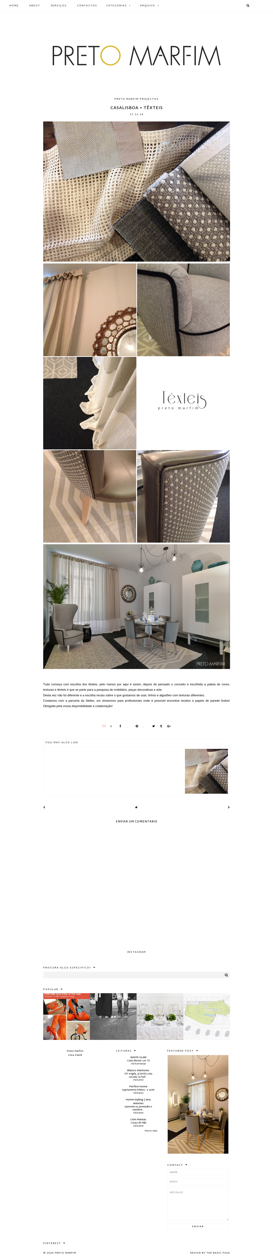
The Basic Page (218, 1253)
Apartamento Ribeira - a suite (138, 1090)
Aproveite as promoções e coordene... (138, 1108)
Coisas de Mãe (138, 1123)
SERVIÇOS (59, 6)
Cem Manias (138, 1119)
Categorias (116, 6)
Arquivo (147, 6)
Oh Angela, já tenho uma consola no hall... (138, 1075)
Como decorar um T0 (138, 1061)
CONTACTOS (87, 6)
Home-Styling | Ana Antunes (138, 1101)
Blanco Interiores (138, 1070)
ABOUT (34, 6)
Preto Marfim (65, 1253)
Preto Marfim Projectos (136, 99)
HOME (14, 6)
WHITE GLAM (138, 1057)
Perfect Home (138, 1086)
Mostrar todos (151, 1131)
